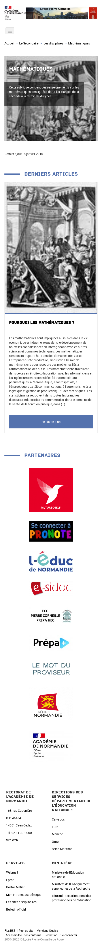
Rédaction (51, 935)
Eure (55, 827)
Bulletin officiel (16, 909)
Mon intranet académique (23, 895)
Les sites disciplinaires (21, 902)
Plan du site (26, 931)
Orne (55, 841)
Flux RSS (9, 931)
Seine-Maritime (62, 849)
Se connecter (68, 935)
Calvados (58, 819)
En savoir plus (51, 422)
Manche (57, 834)
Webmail (12, 872)
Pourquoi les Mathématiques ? (41, 322)
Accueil (9, 43)
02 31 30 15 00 (21, 833)
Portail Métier (15, 887)
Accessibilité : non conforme (23, 935)
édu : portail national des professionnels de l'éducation (71, 898)
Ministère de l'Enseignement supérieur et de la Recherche (71, 886)
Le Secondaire (28, 43)
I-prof (10, 880)
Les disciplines (53, 43)
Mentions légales (47, 931)
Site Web (12, 840)
